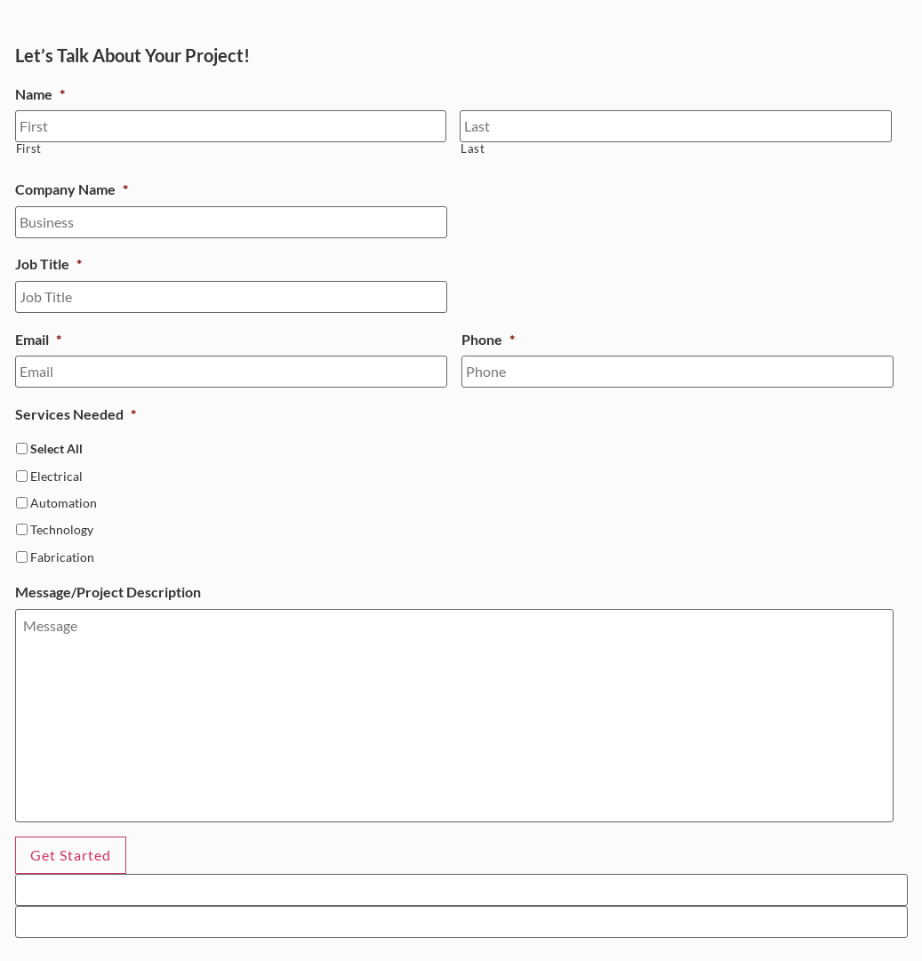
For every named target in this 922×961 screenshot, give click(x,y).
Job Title (48, 263)
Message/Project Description (108, 591)
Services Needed (75, 413)
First (29, 149)
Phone (488, 339)
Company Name (71, 188)
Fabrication (62, 557)
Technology (61, 529)
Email (38, 339)
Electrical (56, 476)
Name (40, 93)
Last (473, 149)
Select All (56, 448)
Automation (63, 502)
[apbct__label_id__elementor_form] (461, 922)
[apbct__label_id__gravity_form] (461, 890)
